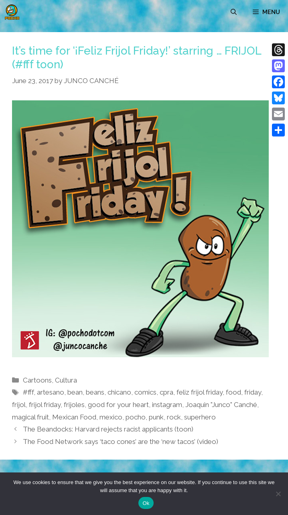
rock (174, 417)
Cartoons (37, 380)
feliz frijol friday (199, 392)
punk (156, 417)
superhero (200, 417)
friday (252, 392)
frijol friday (45, 405)
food (233, 392)
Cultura (66, 380)
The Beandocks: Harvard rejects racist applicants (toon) (108, 429)
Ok (145, 503)
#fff (28, 392)
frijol (19, 405)
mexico (110, 417)
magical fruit (30, 417)
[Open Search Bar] (234, 12)
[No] (278, 494)
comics (145, 392)
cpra (166, 392)
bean (75, 392)
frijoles (74, 405)
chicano (119, 392)
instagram (167, 405)
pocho (136, 417)
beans (95, 392)
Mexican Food (74, 417)
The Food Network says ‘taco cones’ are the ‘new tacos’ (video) (120, 442)
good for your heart (118, 405)
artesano (50, 392)
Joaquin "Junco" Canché (221, 405)
